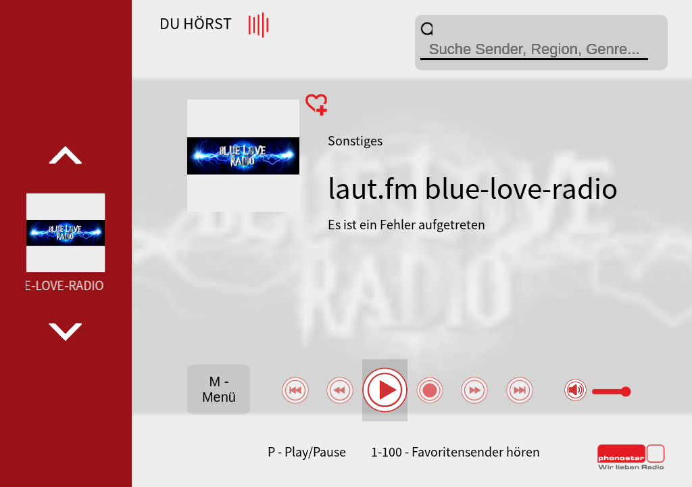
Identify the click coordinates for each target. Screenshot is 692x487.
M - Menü (219, 389)
